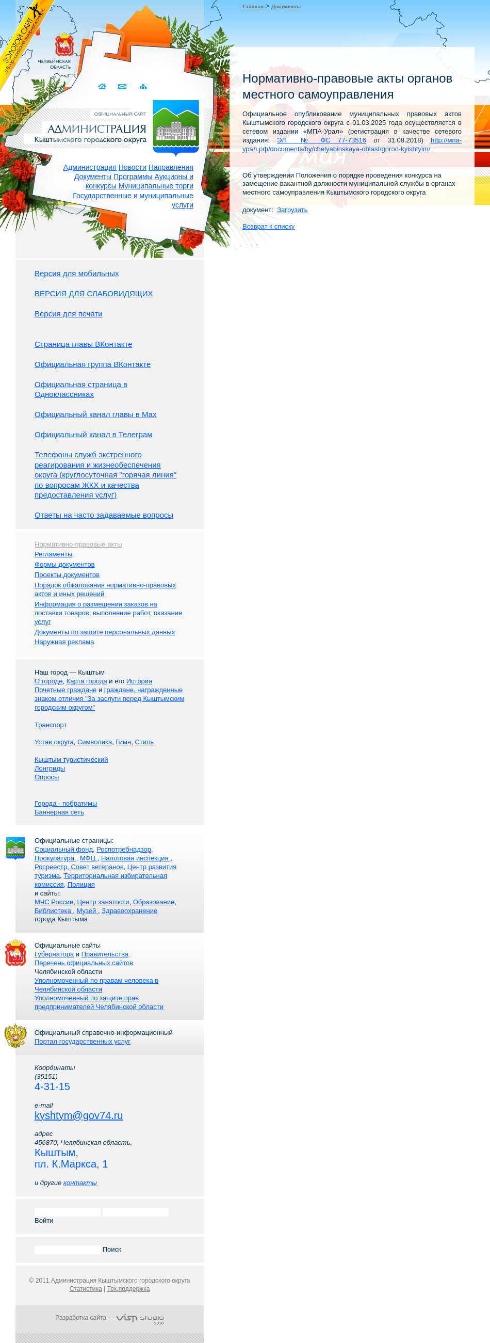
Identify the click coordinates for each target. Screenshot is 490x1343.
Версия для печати (69, 313)
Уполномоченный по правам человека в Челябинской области (96, 985)
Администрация (90, 167)
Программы (133, 176)
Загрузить (292, 210)
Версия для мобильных (77, 273)
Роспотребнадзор (123, 849)
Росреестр (51, 867)
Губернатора (54, 954)
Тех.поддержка (128, 1288)
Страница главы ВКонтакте (84, 344)
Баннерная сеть (59, 812)
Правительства (104, 954)
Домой (102, 86)
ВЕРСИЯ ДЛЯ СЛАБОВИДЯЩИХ (94, 293)
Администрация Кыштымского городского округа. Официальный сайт (115, 126)
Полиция (81, 884)
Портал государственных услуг (82, 1041)
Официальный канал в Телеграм (94, 434)
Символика (94, 742)
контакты (80, 1183)
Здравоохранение (129, 911)
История (139, 681)
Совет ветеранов (97, 867)
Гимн (123, 742)
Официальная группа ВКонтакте (93, 364)
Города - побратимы (66, 803)
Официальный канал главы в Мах (95, 414)
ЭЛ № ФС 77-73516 (321, 140)
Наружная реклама (64, 642)
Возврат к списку (268, 226)
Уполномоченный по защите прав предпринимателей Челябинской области (99, 1002)
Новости (132, 167)
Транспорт (51, 725)
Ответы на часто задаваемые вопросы (104, 514)
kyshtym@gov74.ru (79, 1115)
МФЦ (88, 858)
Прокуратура (55, 858)
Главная (253, 6)
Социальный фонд (64, 849)
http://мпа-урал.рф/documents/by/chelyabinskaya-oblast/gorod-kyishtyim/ (352, 144)
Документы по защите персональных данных (105, 632)
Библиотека (54, 911)
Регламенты (53, 554)
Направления (171, 167)
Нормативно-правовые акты (78, 544)
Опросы (47, 777)
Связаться (123, 86)
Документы (92, 176)
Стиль (144, 742)
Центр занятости (103, 902)
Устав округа (54, 742)
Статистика (86, 1288)
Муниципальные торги (156, 186)
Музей (87, 911)
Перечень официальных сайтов (84, 963)
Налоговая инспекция (135, 858)
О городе (48, 681)
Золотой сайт (27, 46)
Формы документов (65, 564)
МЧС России (54, 902)
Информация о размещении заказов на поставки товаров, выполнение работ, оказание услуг (108, 613)
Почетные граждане (65, 690)
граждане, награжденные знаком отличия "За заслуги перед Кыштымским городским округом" (109, 698)
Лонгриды (50, 768)
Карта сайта (143, 86)
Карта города (87, 681)
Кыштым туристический (71, 759)
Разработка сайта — (109, 1317)
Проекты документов (67, 575)
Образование (154, 902)
